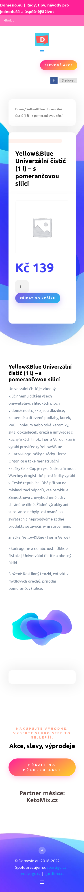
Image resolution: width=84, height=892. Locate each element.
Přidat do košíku (38, 298)
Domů (19, 109)
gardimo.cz (55, 873)
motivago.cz (30, 873)
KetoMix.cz (42, 800)
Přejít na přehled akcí (42, 767)
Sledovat (68, 80)
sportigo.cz (56, 867)
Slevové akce (59, 65)
